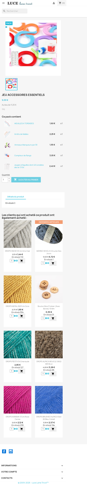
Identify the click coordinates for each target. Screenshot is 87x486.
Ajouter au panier (26, 179)
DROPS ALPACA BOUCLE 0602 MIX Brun (48, 362)
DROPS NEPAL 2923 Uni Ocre (17, 306)
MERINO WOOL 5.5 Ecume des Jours (48, 252)
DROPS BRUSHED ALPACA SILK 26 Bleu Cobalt (48, 418)
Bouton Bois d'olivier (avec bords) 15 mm (49, 307)
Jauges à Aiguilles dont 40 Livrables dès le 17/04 (29, 166)
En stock (10, 203)
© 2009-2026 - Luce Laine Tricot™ (33, 482)
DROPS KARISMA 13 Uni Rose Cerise (17, 418)
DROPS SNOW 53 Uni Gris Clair (17, 251)
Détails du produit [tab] (15, 196)
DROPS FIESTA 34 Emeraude (17, 361)
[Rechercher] (14, 11)
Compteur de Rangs (22, 155)
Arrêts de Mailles (21, 134)
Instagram (11, 451)
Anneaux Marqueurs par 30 (25, 145)
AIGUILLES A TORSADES (24, 123)
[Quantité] (5, 179)
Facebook (4, 451)
